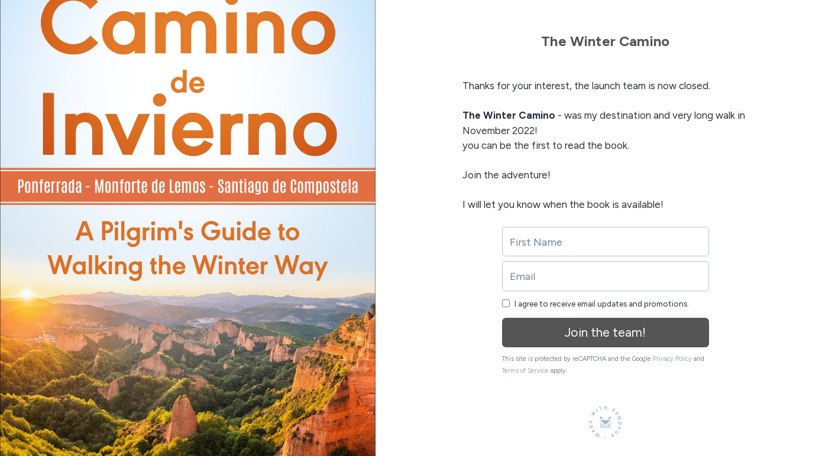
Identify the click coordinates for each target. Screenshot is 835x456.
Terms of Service (525, 370)
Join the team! (605, 332)
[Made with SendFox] (605, 422)
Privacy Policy (672, 359)
